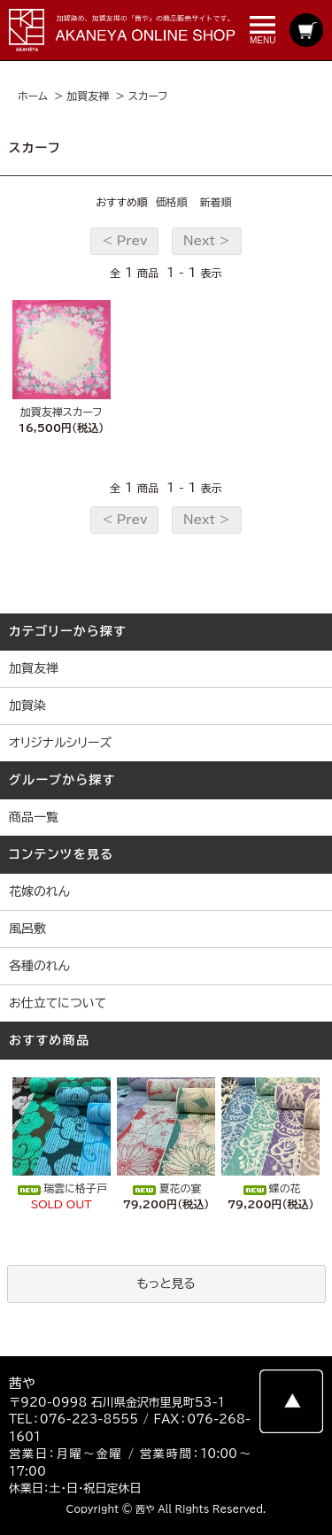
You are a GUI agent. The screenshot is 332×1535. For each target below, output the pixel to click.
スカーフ (148, 95)
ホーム (33, 95)
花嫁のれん (39, 891)
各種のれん (39, 966)
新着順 (216, 202)
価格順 (172, 202)
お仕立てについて (57, 1003)
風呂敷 (27, 928)
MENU (262, 30)
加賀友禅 (87, 95)
